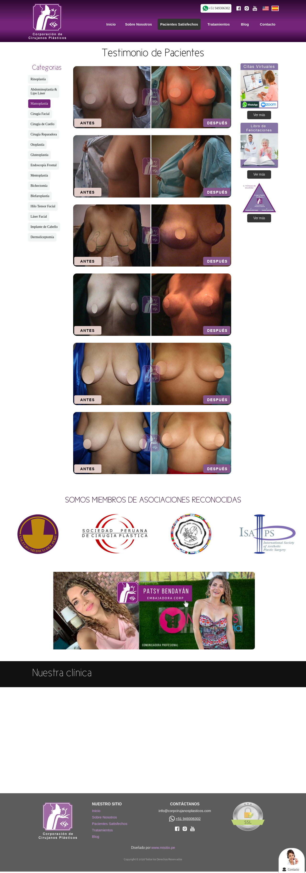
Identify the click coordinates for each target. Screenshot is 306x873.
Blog (95, 834)
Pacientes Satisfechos (109, 821)
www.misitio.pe (163, 845)
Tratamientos (102, 827)
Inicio (96, 808)
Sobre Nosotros (104, 815)
